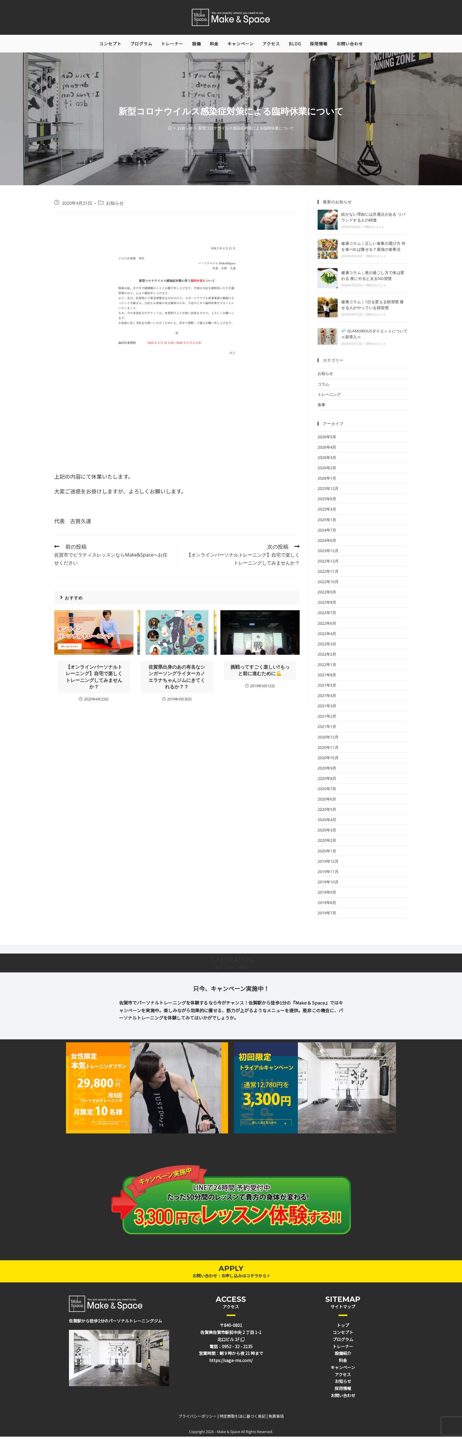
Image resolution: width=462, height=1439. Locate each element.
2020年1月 (327, 853)
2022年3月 (327, 646)
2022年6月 (327, 625)
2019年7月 (327, 915)
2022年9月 (327, 594)
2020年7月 (327, 790)
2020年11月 (328, 749)
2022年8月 (327, 604)
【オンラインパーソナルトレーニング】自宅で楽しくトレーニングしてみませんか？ (94, 679)
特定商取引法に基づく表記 (242, 1418)
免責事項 (276, 1418)
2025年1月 (327, 521)
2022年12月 (328, 563)
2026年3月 (327, 459)
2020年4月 (327, 822)
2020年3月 (327, 832)
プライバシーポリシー (197, 1418)
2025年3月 (327, 511)
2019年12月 (328, 863)
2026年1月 (327, 480)
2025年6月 (327, 501)
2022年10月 (328, 583)
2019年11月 (328, 873)
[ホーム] (170, 130)
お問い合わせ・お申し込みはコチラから (231, 1278)
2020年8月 (327, 780)
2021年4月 (327, 697)
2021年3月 (327, 708)
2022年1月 (327, 666)
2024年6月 (327, 542)
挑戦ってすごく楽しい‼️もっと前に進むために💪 (259, 672)
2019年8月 (327, 904)
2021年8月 (327, 677)
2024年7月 (327, 532)
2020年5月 (327, 811)
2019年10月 (328, 884)
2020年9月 (327, 770)
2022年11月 (328, 573)
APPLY (231, 1270)
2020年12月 (328, 739)
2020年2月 (327, 842)
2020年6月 (327, 801)
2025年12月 (328, 490)
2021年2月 (327, 718)
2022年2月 (327, 656)
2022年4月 (327, 635)
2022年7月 (327, 615)
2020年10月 (328, 759)
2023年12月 (328, 552)
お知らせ (115, 205)
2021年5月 (327, 687)
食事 (321, 406)
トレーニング (329, 396)
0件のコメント (374, 229)
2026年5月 (327, 439)
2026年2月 (327, 469)
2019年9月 (327, 894)
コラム (323, 386)
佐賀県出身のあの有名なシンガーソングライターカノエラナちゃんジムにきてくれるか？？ (176, 679)
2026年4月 (327, 449)
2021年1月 (327, 728)
